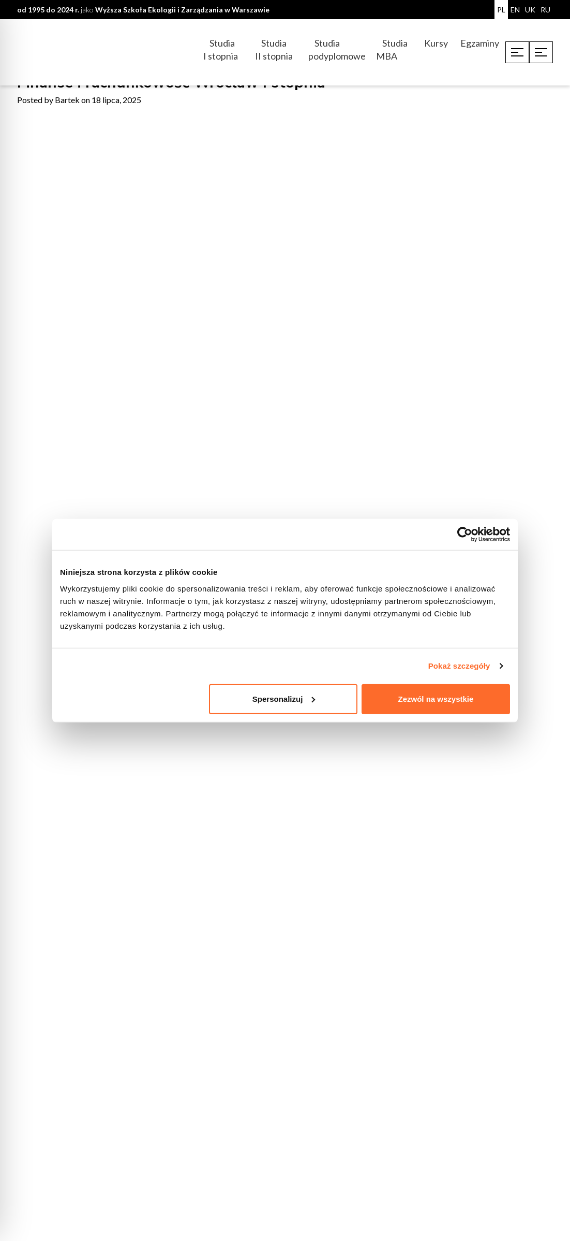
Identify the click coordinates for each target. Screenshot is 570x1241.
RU (545, 9)
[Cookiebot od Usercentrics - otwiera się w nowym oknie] (464, 534)
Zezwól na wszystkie (436, 698)
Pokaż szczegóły (459, 665)
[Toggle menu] (517, 52)
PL (501, 9)
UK (530, 9)
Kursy (436, 43)
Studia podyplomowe (337, 49)
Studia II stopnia (274, 49)
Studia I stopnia (220, 49)
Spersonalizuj (284, 698)
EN (515, 9)
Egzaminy (479, 43)
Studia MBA (392, 49)
